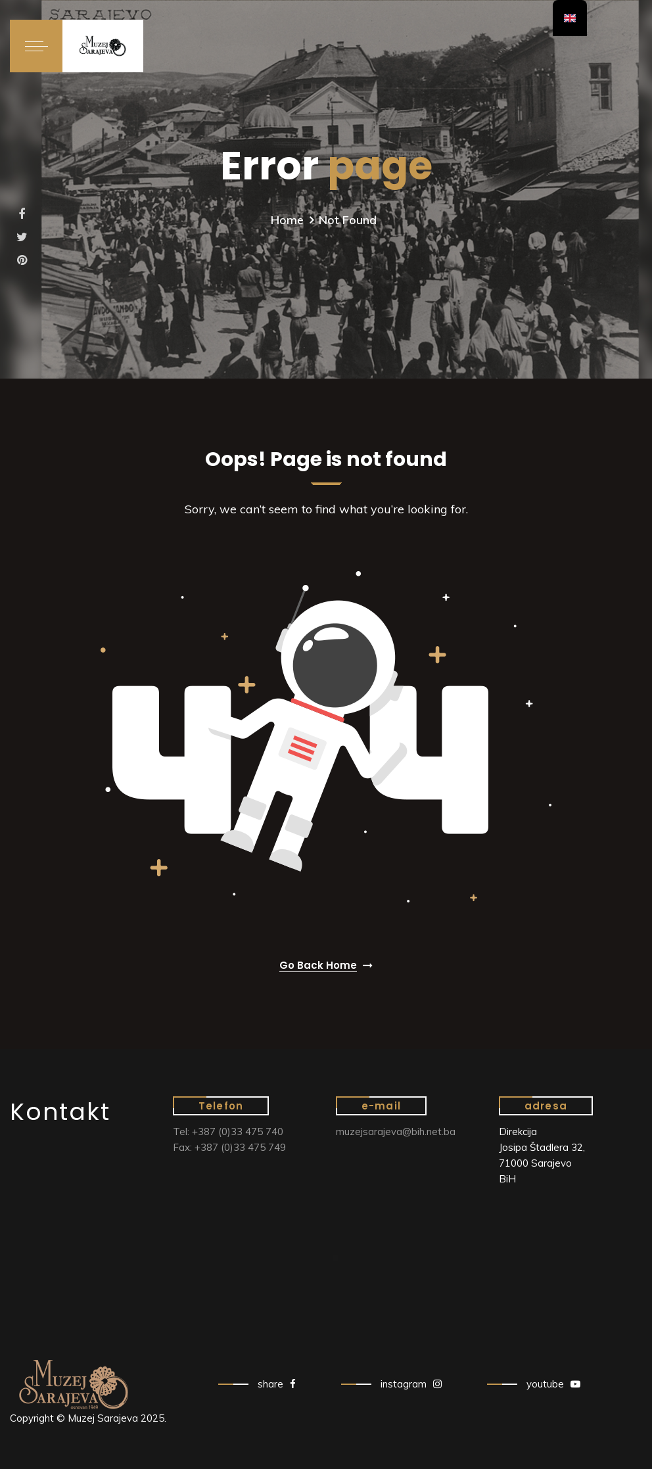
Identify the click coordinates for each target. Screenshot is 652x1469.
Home (287, 219)
